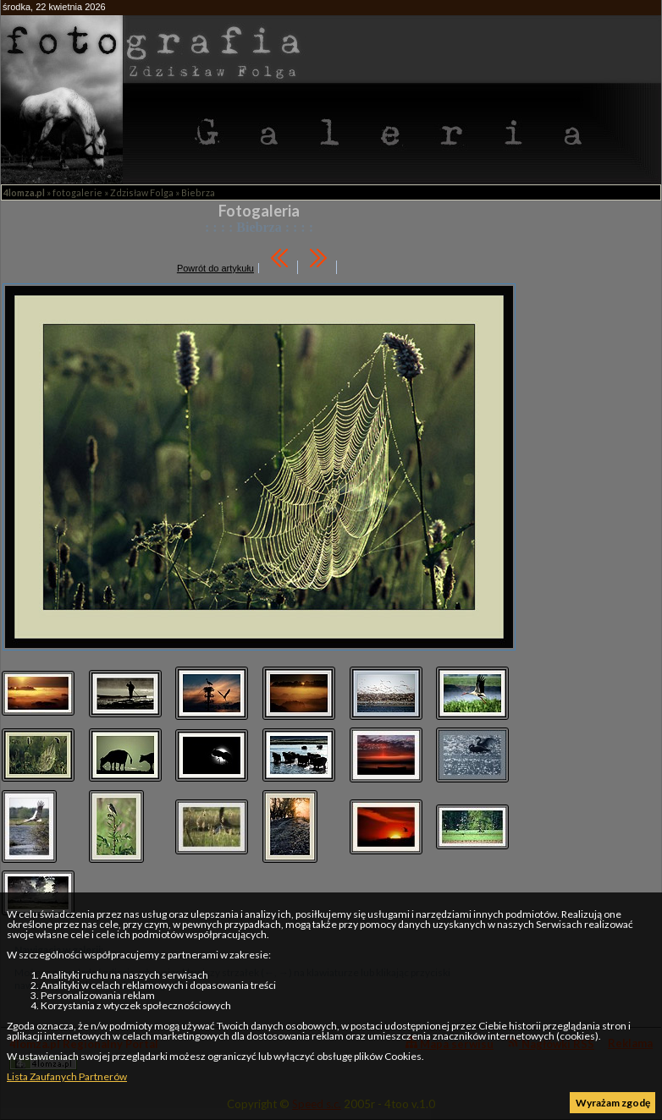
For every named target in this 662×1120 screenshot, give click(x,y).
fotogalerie (77, 192)
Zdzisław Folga (142, 192)
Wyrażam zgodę (613, 1102)
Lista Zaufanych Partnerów (67, 1076)
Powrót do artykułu (215, 268)
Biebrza (198, 192)
